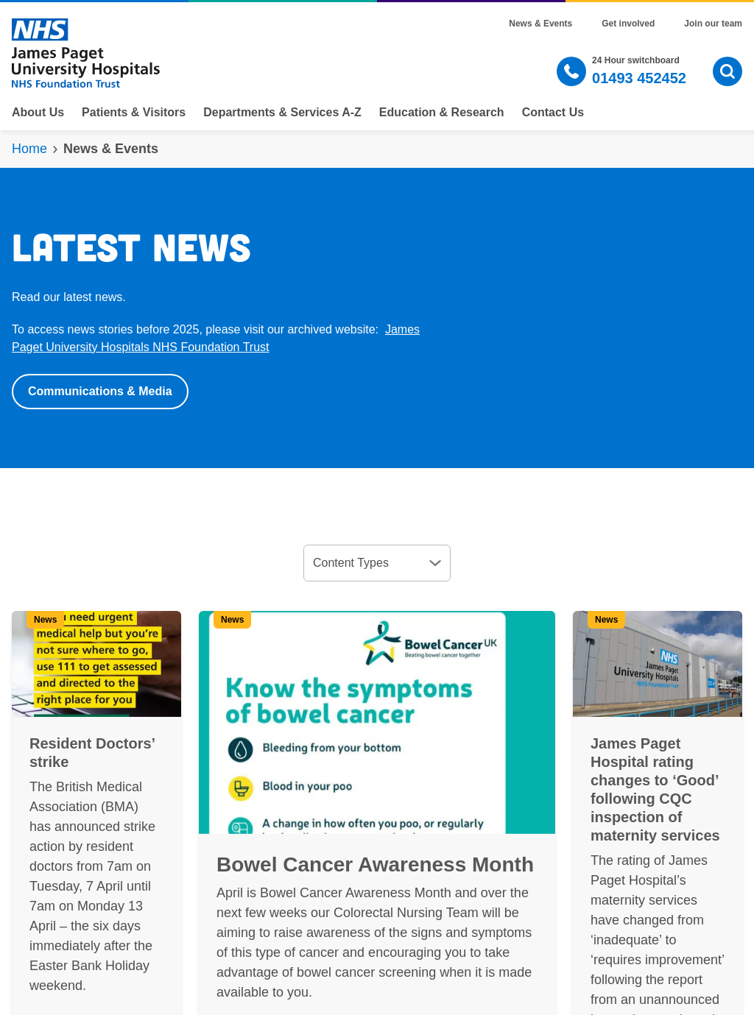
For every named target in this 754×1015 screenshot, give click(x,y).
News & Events (540, 23)
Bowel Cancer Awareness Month (375, 864)
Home (29, 148)
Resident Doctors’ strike (92, 752)
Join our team (713, 23)
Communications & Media (100, 391)
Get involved (628, 23)
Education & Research (441, 113)
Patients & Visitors (134, 113)
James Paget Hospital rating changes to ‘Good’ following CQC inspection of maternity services (655, 789)
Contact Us (553, 113)
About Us (38, 113)
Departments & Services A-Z (282, 113)
